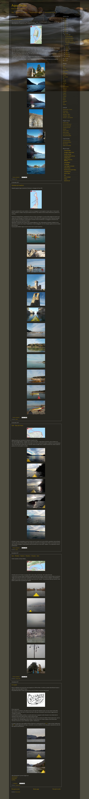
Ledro (64, 84)
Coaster (16, 678)
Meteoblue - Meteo (66, 114)
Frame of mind (65, 130)
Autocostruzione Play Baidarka (36, 12)
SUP (64, 102)
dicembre (67, 34)
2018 (65, 31)
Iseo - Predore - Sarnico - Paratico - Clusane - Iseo (25, 556)
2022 (65, 23)
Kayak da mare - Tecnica (67, 109)
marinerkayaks (15, 777)
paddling (13, 779)
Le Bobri (64, 96)
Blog (13, 12)
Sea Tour (64, 83)
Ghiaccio (64, 94)
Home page (36, 789)
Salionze (64, 104)
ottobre (66, 47)
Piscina (64, 99)
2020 (65, 27)
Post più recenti (16, 789)
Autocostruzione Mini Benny (22, 12)
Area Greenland (67, 177)
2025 (65, 18)
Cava (64, 72)
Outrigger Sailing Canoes (69, 152)
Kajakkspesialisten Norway (69, 156)
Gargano (64, 93)
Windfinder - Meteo (66, 116)
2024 (65, 20)
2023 (65, 22)
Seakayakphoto (67, 162)
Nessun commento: (16, 177)
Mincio (64, 98)
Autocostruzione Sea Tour (50, 12)
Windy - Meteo (66, 112)
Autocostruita (65, 70)
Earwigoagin (66, 164)
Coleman (64, 91)
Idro (63, 78)
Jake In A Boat (67, 173)
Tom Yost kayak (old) (67, 125)
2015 (65, 60)
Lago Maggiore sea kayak (69, 166)
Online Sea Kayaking (67, 145)
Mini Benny (65, 73)
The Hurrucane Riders (67, 142)
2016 (65, 58)
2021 (65, 25)
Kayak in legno (66, 122)
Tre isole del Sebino (17, 19)
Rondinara (65, 101)
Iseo (16, 179)
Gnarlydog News (67, 171)
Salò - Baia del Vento (17, 425)
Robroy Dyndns (66, 132)
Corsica (64, 75)
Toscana (64, 80)
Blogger (57, 796)
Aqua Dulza (19, 5)
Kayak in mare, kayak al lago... (70, 169)
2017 (65, 33)
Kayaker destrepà (67, 154)
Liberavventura (66, 86)
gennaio (67, 56)
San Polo (64, 68)
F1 (13, 724)
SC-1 (46, 723)
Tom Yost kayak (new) (67, 124)
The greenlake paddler (67, 135)
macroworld (49, 796)
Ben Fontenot (65, 143)
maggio (66, 54)
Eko (65, 175)
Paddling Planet (67, 157)
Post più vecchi (56, 789)
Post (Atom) (18, 791)
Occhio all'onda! (67, 150)
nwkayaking (14, 778)
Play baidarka (65, 76)
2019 (65, 29)
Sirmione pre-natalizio (18, 185)
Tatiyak (65, 178)
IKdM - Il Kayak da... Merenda (68, 160)
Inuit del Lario (67, 180)
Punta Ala (65, 88)
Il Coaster (14, 685)
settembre (67, 48)
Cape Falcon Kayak (66, 134)
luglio (66, 50)
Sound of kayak (67, 167)
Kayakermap (65, 111)
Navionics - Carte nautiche (68, 117)
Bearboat (64, 129)
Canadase (64, 89)
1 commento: (15, 783)
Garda (16, 419)
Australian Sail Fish (66, 127)
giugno (66, 52)
